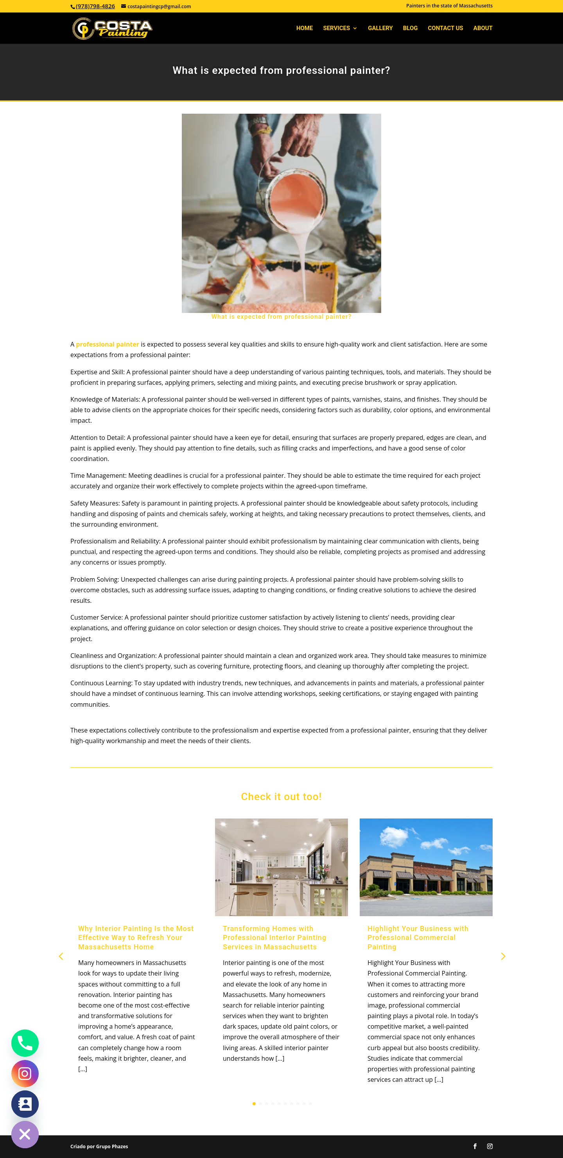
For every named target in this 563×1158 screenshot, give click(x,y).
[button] (502, 955)
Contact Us (445, 28)
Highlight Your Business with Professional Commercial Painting (418, 937)
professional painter (108, 344)
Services (336, 28)
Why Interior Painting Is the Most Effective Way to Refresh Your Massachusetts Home (136, 937)
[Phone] (25, 1043)
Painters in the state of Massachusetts (449, 6)
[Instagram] (25, 1073)
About (483, 28)
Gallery (380, 28)
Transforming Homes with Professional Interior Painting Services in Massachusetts (274, 937)
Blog (410, 28)
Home (304, 28)
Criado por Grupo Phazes (99, 1146)
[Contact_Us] (25, 1104)
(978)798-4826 (95, 6)
